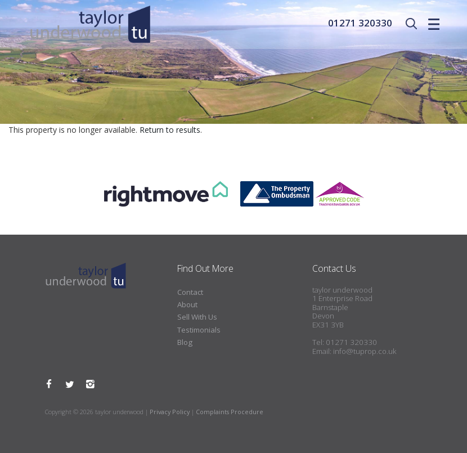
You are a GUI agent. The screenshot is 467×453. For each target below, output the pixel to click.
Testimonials (199, 330)
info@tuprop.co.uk (364, 351)
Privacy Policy (170, 411)
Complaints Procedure (229, 411)
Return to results (170, 129)
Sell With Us (197, 317)
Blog (184, 342)
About (187, 304)
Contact (190, 292)
